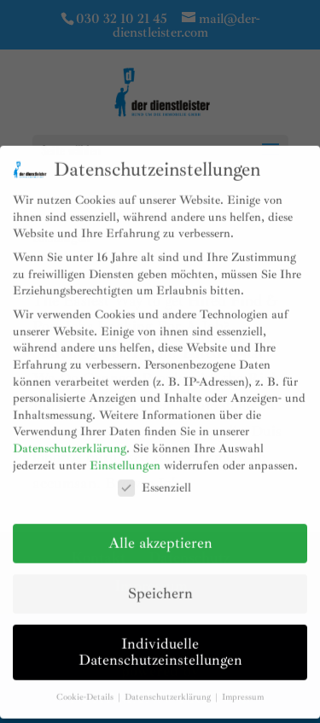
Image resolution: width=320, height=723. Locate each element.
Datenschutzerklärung (69, 439)
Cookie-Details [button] (86, 687)
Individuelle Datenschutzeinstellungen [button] (160, 643)
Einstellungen (125, 455)
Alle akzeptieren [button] (160, 533)
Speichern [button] (160, 583)
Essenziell (154, 478)
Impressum (243, 687)
